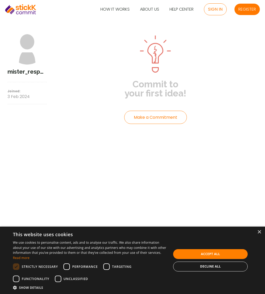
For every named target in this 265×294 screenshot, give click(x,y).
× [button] (259, 232)
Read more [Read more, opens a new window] (21, 258)
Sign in (215, 9)
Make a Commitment (155, 117)
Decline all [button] (210, 266)
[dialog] (132, 260)
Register (247, 9)
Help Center (182, 9)
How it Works (115, 9)
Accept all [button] (210, 254)
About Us (149, 9)
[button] (90, 287)
